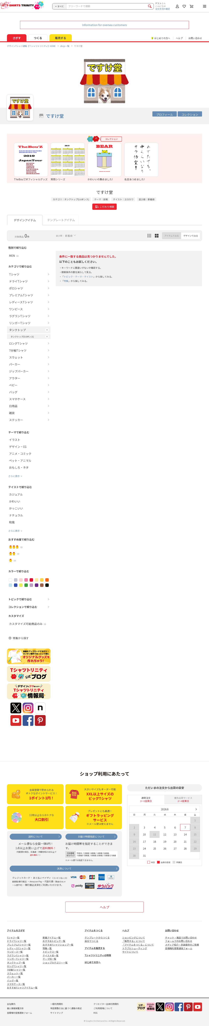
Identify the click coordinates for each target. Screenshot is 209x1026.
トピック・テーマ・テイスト (78, 276)
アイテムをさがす (16, 930)
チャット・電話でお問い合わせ (181, 937)
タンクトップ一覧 (16, 962)
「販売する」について (133, 941)
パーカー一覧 (14, 976)
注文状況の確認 (162, 8)
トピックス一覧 (51, 951)
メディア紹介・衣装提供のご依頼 (182, 944)
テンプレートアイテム (61, 220)
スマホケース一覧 (16, 984)
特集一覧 (47, 948)
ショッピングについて (133, 937)
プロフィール (164, 114)
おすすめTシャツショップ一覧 (58, 944)
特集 (66, 281)
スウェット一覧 (15, 973)
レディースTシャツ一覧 (18, 948)
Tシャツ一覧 (13, 937)
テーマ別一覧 (49, 959)
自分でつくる (91, 941)
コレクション (189, 114)
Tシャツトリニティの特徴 (98, 955)
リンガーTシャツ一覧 (18, 959)
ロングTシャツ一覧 (16, 966)
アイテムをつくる (94, 930)
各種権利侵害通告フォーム (178, 948)
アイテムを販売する (95, 948)
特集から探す (21, 638)
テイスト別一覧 (51, 955)
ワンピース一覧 (15, 951)
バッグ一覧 (12, 980)
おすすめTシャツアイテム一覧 (22, 987)
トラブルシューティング (134, 948)
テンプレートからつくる (97, 937)
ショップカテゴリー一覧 (55, 962)
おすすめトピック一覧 (54, 941)
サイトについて (130, 951)
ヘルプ (179, 38)
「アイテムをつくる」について (138, 944)
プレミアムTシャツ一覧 (19, 944)
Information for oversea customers (104, 25)
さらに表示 (14, 476)
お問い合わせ (195, 38)
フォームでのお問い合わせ (178, 941)
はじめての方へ (92, 962)
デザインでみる (190, 235)
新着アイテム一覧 (52, 937)
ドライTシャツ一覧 (16, 941)
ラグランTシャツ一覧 (18, 955)
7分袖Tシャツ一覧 (16, 969)
